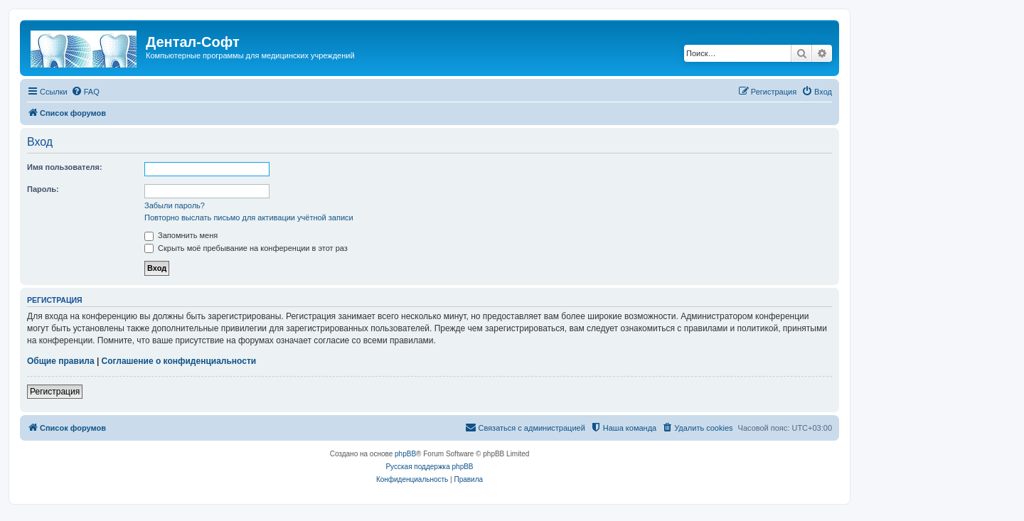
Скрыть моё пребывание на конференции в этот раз (246, 248)
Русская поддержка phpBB (429, 467)
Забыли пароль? (174, 205)
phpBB (405, 454)
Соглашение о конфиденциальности (179, 361)
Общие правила (61, 361)
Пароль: (43, 189)
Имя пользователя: (64, 167)
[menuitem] (85, 91)
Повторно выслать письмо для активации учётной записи (248, 217)
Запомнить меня (181, 235)
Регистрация (55, 392)
